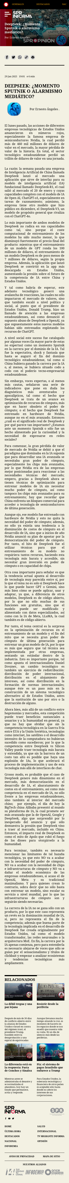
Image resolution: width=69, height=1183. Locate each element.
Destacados (51, 4)
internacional (46, 1131)
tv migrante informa (50, 1136)
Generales (26, 4)
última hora (13, 1131)
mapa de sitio (51, 1156)
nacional (11, 1141)
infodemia (11, 1146)
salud (41, 1126)
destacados (12, 1136)
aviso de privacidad (21, 1156)
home (8, 1126)
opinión (42, 1141)
